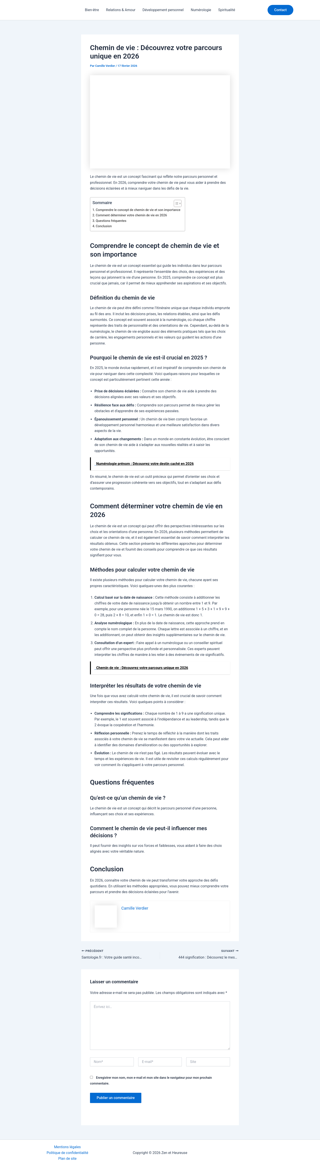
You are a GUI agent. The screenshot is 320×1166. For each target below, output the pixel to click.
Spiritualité (226, 10)
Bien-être (92, 10)
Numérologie (201, 10)
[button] (280, 10)
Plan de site (67, 1158)
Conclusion (104, 226)
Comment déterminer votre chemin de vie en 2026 (132, 215)
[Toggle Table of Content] (176, 203)
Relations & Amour (120, 10)
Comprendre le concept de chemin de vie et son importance (138, 210)
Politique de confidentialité (67, 1152)
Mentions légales (67, 1147)
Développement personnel (163, 10)
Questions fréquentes (111, 221)
